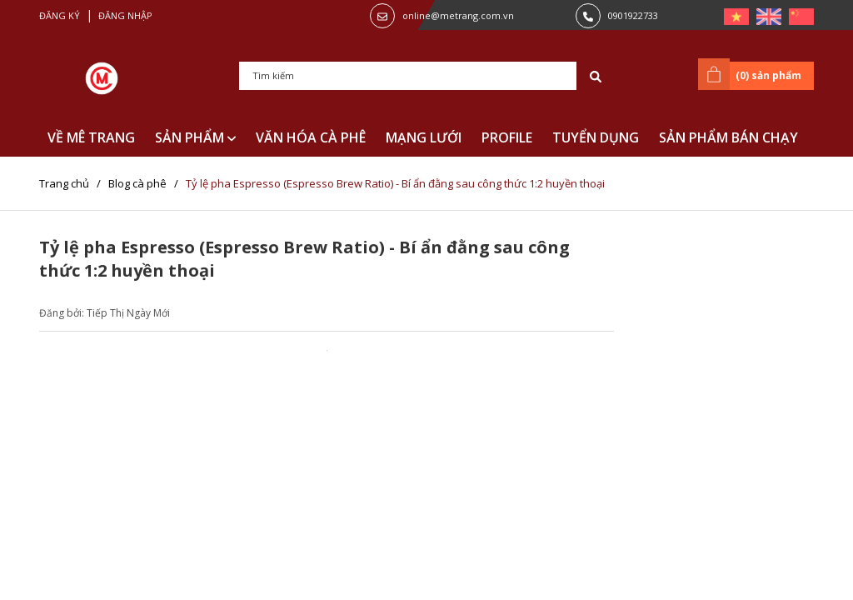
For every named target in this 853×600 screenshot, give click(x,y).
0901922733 (633, 15)
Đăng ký (59, 15)
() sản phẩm (752, 74)
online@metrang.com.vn (458, 15)
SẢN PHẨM (195, 137)
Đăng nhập (125, 15)
